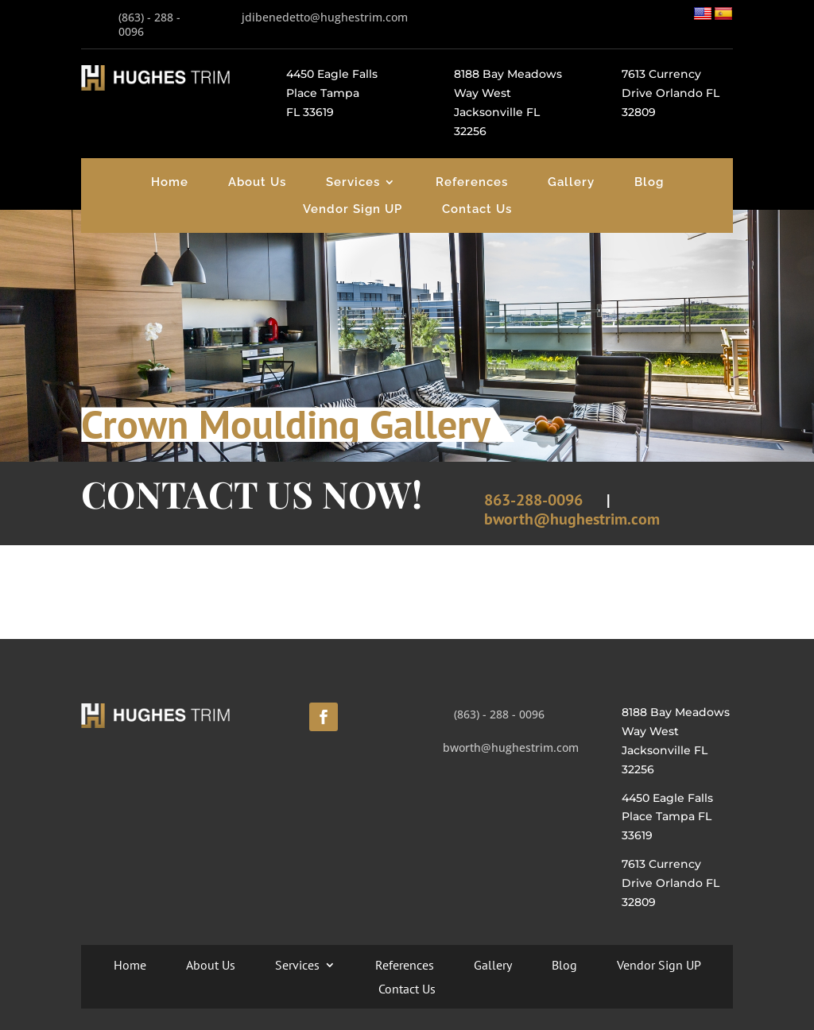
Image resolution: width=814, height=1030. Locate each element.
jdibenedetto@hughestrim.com (325, 17)
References (472, 182)
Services (353, 182)
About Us (257, 182)
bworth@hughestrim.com (572, 519)
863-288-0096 (533, 500)
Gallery (571, 182)
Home (169, 182)
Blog (649, 182)
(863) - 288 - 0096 (149, 24)
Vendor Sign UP (352, 209)
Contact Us (477, 209)
